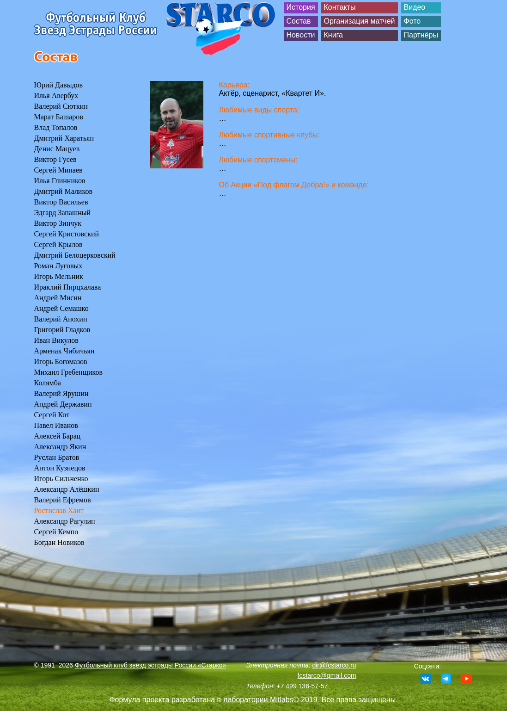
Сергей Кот (52, 415)
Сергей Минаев (58, 170)
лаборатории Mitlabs (258, 700)
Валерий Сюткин (61, 106)
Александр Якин (60, 447)
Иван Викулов (56, 340)
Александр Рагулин (64, 521)
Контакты (340, 7)
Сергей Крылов (58, 244)
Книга (333, 35)
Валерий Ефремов (62, 500)
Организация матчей (359, 21)
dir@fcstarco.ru (334, 665)
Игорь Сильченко (61, 478)
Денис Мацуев (57, 149)
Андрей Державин (63, 404)
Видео (415, 7)
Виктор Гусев (55, 159)
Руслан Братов (56, 457)
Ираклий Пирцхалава (67, 287)
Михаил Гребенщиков (68, 372)
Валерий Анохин (60, 319)
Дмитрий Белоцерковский (75, 255)
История (301, 7)
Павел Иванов (56, 425)
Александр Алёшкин (66, 489)
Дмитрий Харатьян (64, 138)
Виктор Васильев (61, 202)
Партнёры (421, 35)
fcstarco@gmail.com (327, 675)
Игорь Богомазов (60, 361)
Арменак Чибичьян (64, 351)
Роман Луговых (58, 266)
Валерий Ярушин (61, 393)
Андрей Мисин (58, 298)
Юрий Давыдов (58, 85)
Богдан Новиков (59, 542)
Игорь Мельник (58, 276)
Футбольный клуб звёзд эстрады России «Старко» (150, 665)
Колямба (47, 383)
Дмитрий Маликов (63, 191)
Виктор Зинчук (58, 223)
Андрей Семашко (61, 308)
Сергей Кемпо (56, 532)
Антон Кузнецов (60, 468)
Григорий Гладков (62, 330)
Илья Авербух (56, 95)
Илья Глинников (60, 181)
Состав (299, 21)
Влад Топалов (56, 127)
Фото (412, 21)
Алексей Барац (57, 436)
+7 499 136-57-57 (302, 686)
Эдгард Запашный (62, 212)
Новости (301, 35)
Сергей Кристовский (66, 234)
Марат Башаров (58, 117)
